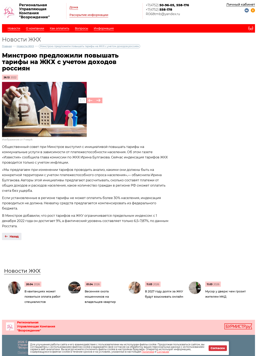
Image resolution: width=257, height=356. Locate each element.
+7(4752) (167, 5)
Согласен (218, 348)
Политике (148, 351)
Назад (14, 236)
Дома (73, 7)
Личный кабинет (240, 4)
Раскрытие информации (88, 15)
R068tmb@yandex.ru (163, 14)
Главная (7, 46)
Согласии (163, 351)
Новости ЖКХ (25, 46)
